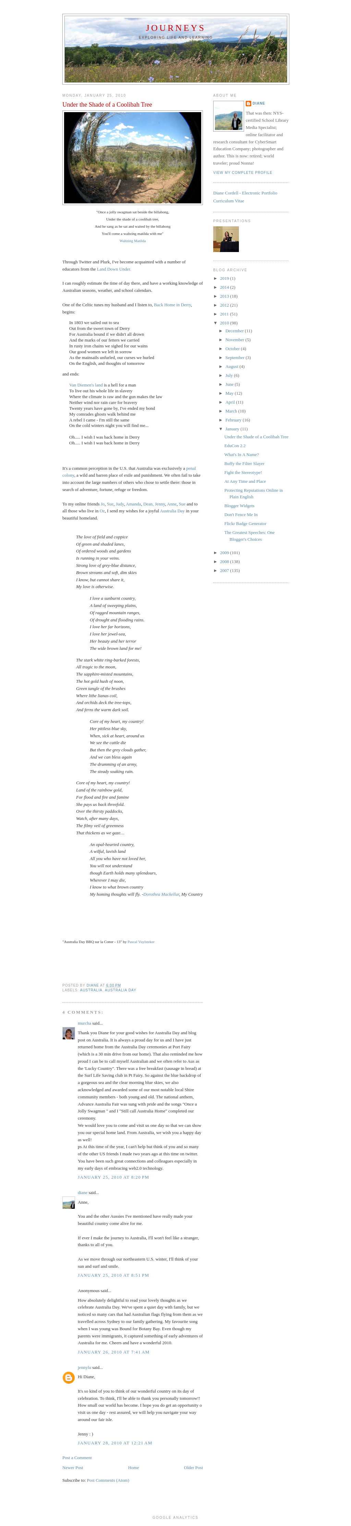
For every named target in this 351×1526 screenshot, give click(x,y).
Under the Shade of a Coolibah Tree (256, 436)
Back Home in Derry (172, 304)
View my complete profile (243, 173)
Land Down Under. (114, 269)
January (233, 428)
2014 (225, 287)
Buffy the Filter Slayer (244, 463)
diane (82, 1192)
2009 (225, 552)
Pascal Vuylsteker (141, 942)
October (233, 348)
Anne (172, 503)
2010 (225, 322)
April (231, 402)
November (235, 339)
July (230, 375)
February (234, 419)
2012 (225, 305)
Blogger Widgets (239, 505)
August (233, 366)
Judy (120, 503)
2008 (225, 561)
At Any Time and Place (245, 481)
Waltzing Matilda (133, 241)
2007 (225, 570)
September (236, 357)
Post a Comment (77, 1457)
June (230, 384)
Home (133, 1467)
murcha (84, 1023)
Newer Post (72, 1467)
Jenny (160, 503)
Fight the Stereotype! (243, 472)
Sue (110, 503)
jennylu (84, 1367)
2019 (225, 278)
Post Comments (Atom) (108, 1480)
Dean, (148, 503)
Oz (102, 510)
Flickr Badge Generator (245, 523)
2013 (225, 296)
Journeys (176, 28)
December (235, 330)
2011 (225, 314)
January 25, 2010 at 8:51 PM (113, 1275)
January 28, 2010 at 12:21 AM (115, 1442)
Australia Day (172, 510)
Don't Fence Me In (240, 514)
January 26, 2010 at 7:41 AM (114, 1352)
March (232, 411)
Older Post (193, 1467)
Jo (103, 503)
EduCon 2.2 (234, 445)
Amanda (133, 503)
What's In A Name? (241, 454)
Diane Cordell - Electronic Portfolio (245, 192)
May (230, 393)
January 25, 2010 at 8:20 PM (113, 1177)
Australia (91, 990)
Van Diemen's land (86, 385)
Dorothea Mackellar (161, 894)
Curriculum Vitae (228, 200)
